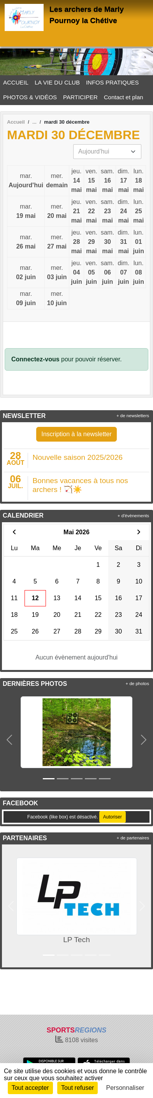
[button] (9, 739)
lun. (138, 181)
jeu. (76, 181)
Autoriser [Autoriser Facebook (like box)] (112, 817)
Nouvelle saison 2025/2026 (78, 457)
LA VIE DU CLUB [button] (57, 82)
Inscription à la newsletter (76, 434)
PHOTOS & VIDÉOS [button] (30, 97)
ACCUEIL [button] (15, 82)
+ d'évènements (133, 515)
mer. (57, 181)
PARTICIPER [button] (80, 97)
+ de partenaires (133, 838)
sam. (107, 181)
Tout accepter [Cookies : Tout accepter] (30, 1087)
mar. (26, 181)
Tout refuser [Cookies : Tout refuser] (77, 1087)
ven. (91, 181)
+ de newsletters (132, 415)
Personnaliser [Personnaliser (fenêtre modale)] (125, 1087)
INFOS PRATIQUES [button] (112, 82)
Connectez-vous (35, 359)
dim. (123, 181)
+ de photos (137, 683)
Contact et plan (123, 97)
